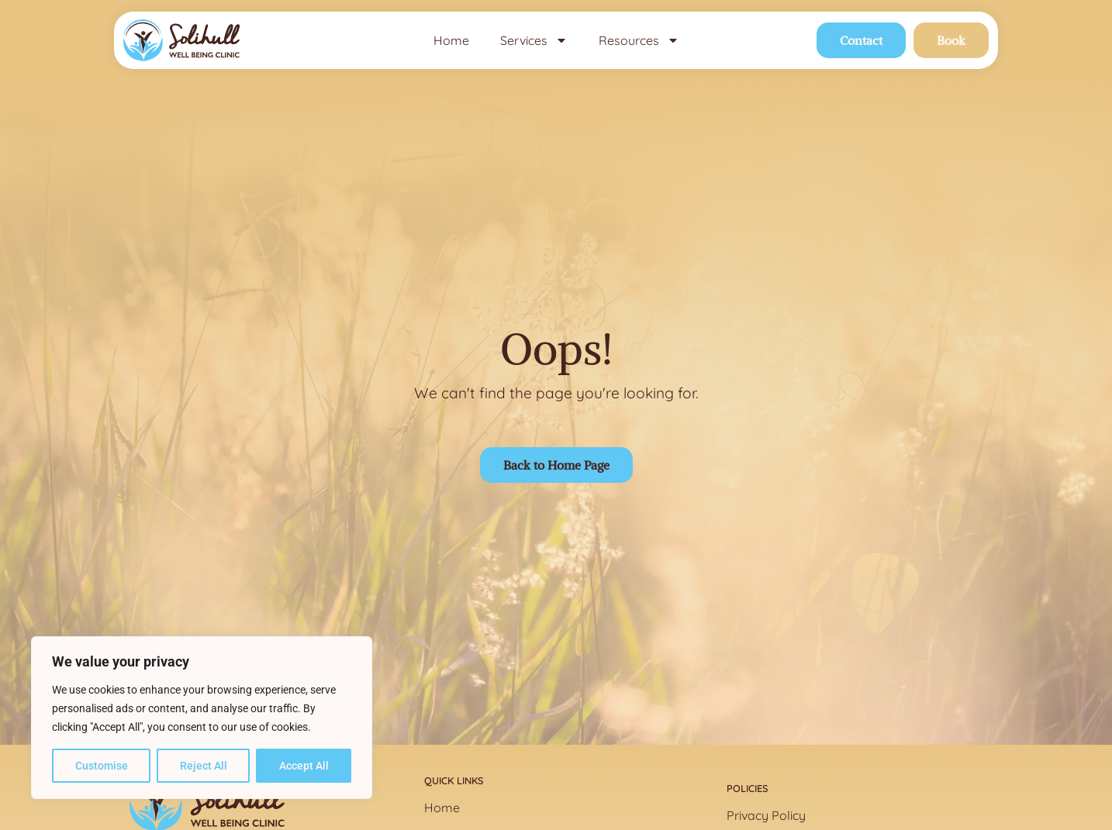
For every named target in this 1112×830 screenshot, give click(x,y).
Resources (639, 40)
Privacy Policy (766, 815)
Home (451, 40)
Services (534, 40)
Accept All (304, 765)
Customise (101, 765)
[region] (201, 717)
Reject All (203, 765)
